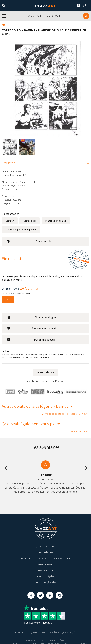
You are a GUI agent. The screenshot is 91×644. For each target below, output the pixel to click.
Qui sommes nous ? (45, 546)
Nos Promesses (45, 564)
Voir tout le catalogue (45, 16)
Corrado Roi (29, 220)
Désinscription (45, 570)
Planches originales (56, 220)
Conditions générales (45, 582)
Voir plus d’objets (79, 431)
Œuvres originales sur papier (21, 229)
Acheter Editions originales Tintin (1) (30, 632)
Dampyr (10, 220)
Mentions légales (45, 576)
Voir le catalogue (31, 317)
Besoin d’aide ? (45, 552)
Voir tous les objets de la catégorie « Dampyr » (65, 413)
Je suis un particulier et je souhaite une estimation (45, 558)
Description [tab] (8, 163)
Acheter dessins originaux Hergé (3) (61, 632)
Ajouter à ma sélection (33, 328)
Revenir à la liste (45, 372)
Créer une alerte (31, 241)
